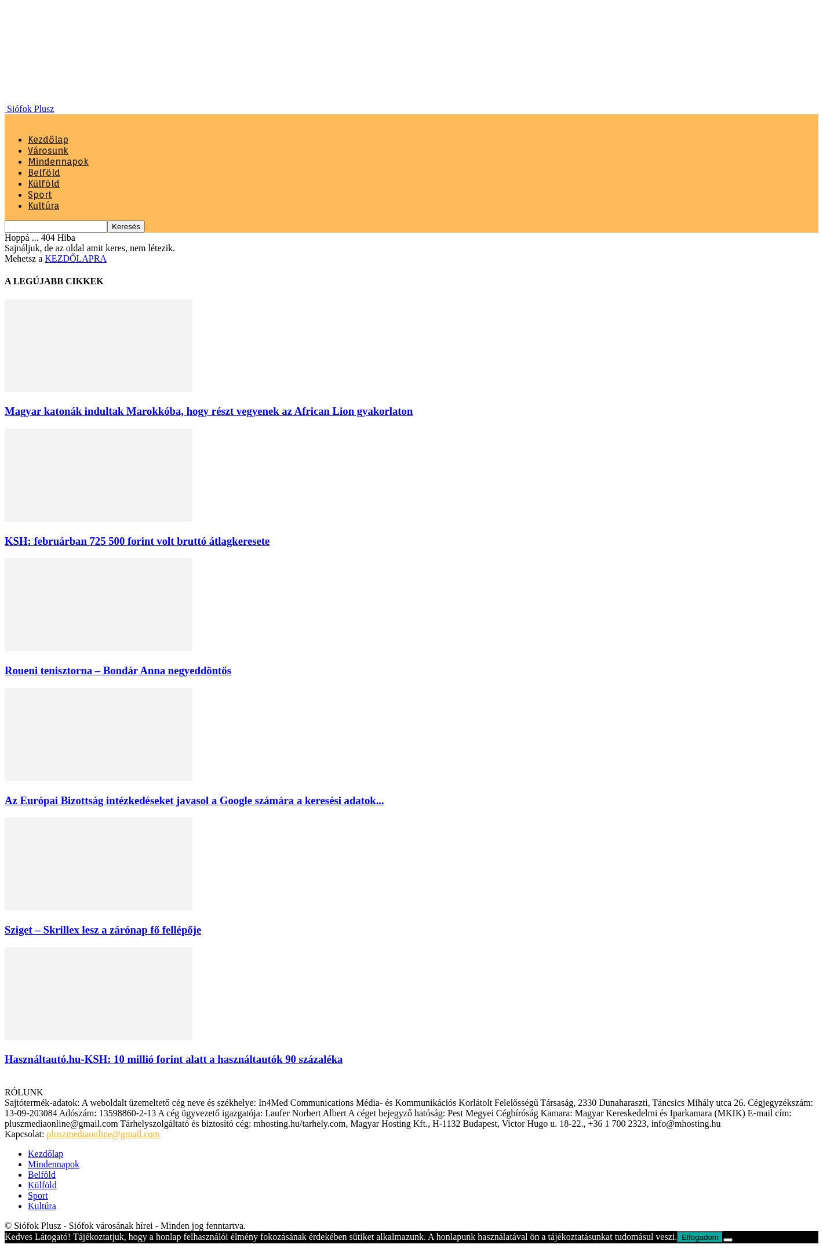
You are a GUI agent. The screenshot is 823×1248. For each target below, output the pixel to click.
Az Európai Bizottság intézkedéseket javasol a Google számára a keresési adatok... (194, 800)
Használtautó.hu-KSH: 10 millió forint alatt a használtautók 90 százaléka (174, 1059)
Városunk (48, 150)
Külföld (44, 183)
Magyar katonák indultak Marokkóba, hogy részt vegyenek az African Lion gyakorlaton (209, 411)
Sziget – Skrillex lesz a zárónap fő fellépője (103, 930)
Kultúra (43, 205)
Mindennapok (58, 161)
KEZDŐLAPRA (76, 258)
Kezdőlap (48, 139)
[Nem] (728, 1240)
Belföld (44, 172)
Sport (40, 194)
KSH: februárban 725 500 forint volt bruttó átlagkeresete (137, 541)
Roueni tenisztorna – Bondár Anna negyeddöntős (118, 670)
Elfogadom (700, 1237)
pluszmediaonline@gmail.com (103, 1134)
